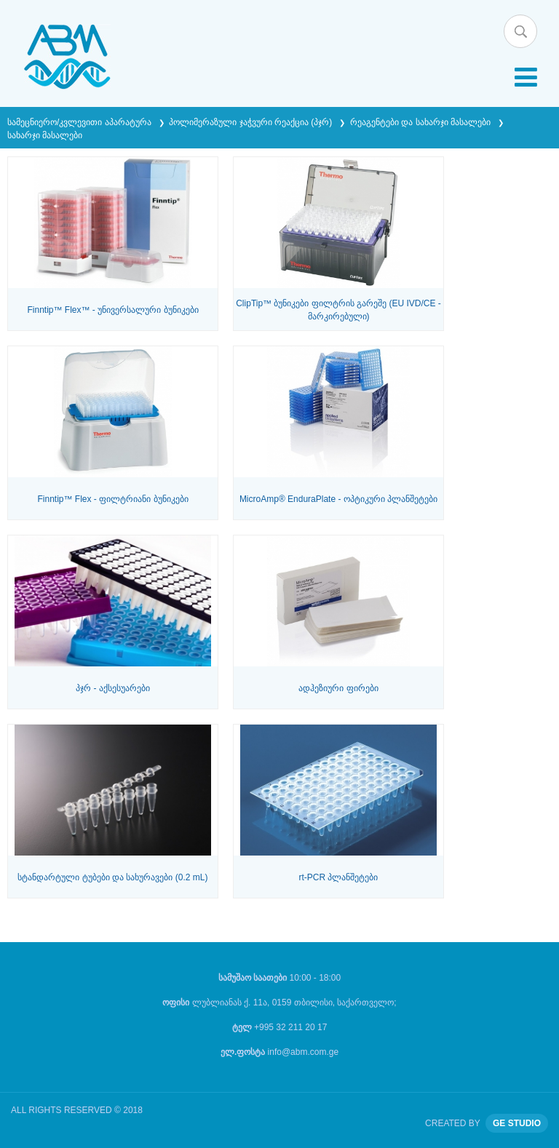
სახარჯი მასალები (44, 135)
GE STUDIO (517, 1123)
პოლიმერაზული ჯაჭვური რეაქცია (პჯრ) (251, 122)
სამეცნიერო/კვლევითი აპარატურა (80, 122)
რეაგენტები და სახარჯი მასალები (421, 122)
